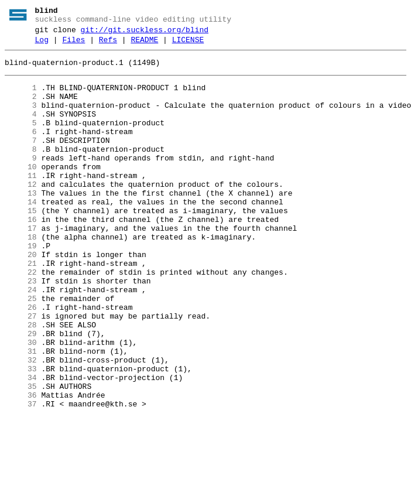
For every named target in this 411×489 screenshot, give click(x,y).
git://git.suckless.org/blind (144, 33)
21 (21, 307)
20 (21, 297)
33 (21, 434)
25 (21, 349)
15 (21, 244)
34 (21, 444)
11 (21, 202)
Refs (108, 45)
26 (21, 360)
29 (21, 392)
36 (21, 465)
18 (21, 276)
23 (21, 328)
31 (21, 413)
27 (21, 370)
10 (21, 191)
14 (21, 233)
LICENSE (188, 45)
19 (21, 286)
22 (21, 318)
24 (21, 339)
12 (21, 212)
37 (21, 476)
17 (21, 265)
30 (21, 402)
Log (42, 45)
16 (21, 254)
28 (21, 381)
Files (73, 45)
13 (21, 223)
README (144, 45)
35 (21, 455)
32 (21, 423)
